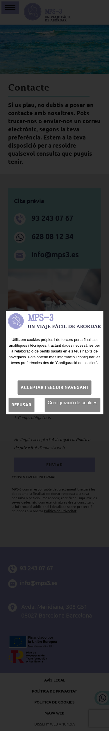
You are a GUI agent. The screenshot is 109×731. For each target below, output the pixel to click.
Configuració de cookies (72, 402)
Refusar (21, 404)
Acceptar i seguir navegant (55, 387)
